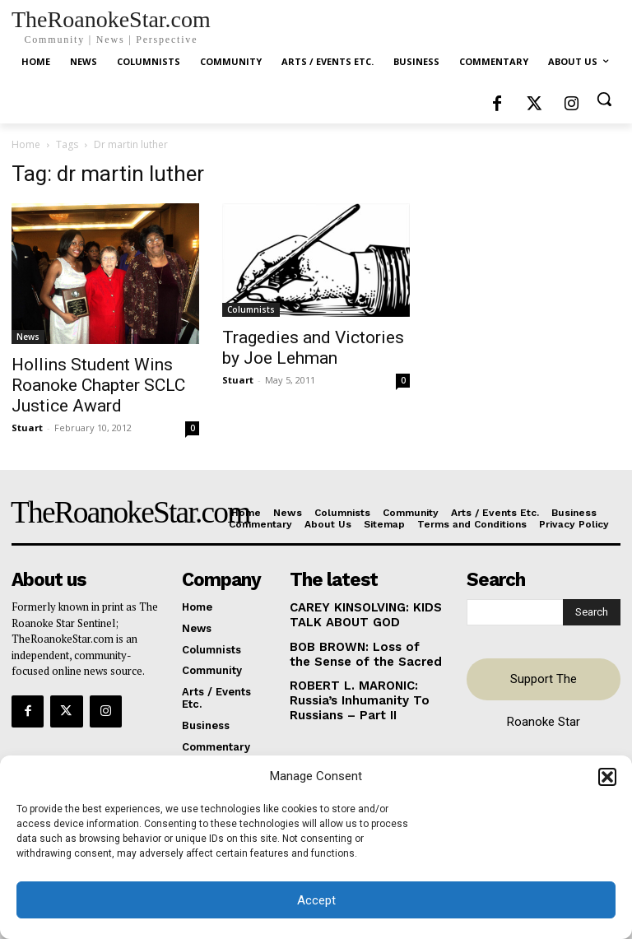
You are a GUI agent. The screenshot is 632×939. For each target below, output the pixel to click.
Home (26, 144)
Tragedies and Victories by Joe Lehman (313, 348)
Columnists (251, 309)
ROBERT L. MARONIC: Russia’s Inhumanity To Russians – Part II (350, 691)
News (28, 336)
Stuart (27, 427)
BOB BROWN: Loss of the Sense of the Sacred (357, 649)
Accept (316, 900)
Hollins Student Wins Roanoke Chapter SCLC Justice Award (98, 385)
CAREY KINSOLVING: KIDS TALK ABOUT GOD (359, 612)
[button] (607, 777)
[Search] (591, 610)
